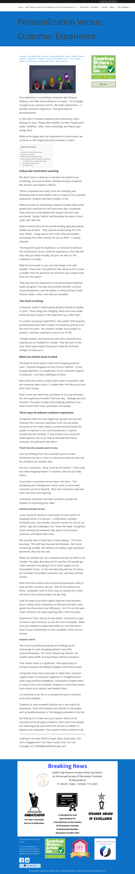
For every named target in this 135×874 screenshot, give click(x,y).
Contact (105, 7)
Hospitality (41, 59)
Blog (113, 7)
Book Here (103, 84)
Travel (71, 59)
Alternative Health (34, 56)
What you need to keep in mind (32, 157)
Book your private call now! (108, 1)
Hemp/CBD (32, 59)
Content (67, 56)
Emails (74, 56)
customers (23, 56)
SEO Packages (124, 7)
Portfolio (95, 7)
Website (77, 59)
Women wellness (61, 61)
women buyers (32, 61)
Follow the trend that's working (32, 152)
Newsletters (59, 59)
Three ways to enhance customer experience (36, 159)
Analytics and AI (28, 165)
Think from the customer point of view (35, 161)
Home (20, 7)
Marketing (49, 59)
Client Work (84, 7)
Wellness (22, 61)
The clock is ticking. (28, 154)
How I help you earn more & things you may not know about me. (51, 7)
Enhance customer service (31, 163)
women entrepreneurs (46, 61)
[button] (30, 866)
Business (45, 56)
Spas (66, 59)
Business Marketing (56, 56)
